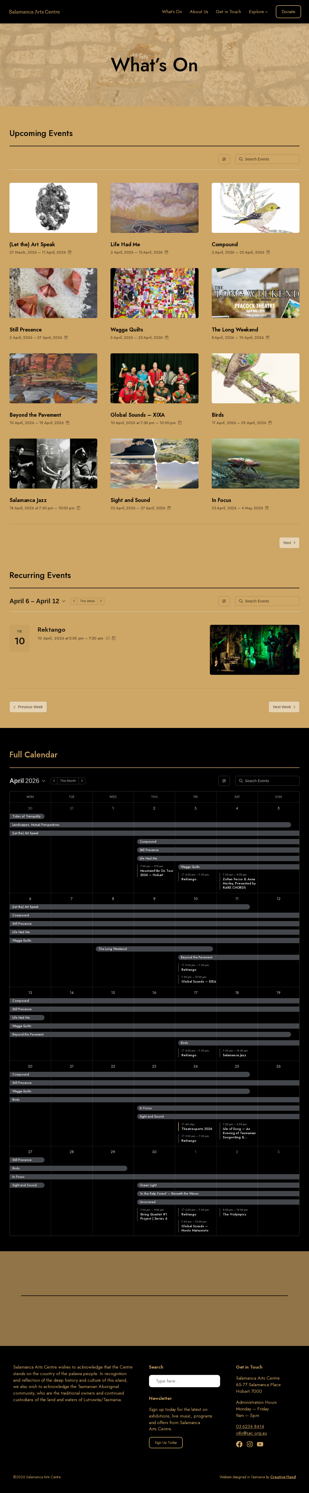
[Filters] (224, 159)
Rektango (51, 629)
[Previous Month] (54, 781)
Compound (225, 244)
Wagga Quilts (126, 330)
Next (289, 543)
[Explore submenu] (266, 11)
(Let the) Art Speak (32, 244)
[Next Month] (82, 781)
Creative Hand (283, 1477)
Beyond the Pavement (35, 415)
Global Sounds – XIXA (137, 415)
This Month (68, 781)
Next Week (284, 707)
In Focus (221, 500)
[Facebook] (240, 1444)
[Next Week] (101, 601)
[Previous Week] (74, 601)
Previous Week (28, 707)
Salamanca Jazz (28, 500)
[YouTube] (260, 1444)
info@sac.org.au (251, 1433)
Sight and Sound (130, 500)
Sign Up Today (166, 1442)
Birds (218, 415)
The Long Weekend (235, 330)
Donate (288, 11)
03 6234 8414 (250, 1426)
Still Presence (25, 330)
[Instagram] (251, 1444)
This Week (87, 601)
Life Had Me (125, 244)
